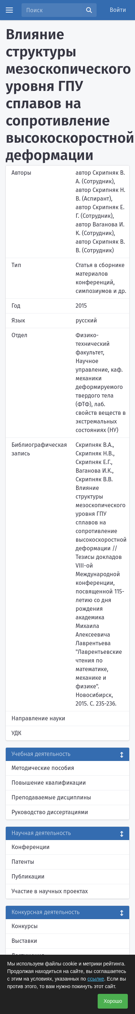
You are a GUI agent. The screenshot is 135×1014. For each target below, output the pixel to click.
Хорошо (112, 1001)
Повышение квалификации (48, 782)
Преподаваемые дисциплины (51, 797)
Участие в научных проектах (49, 891)
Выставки (24, 940)
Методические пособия (42, 768)
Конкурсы (24, 926)
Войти (118, 9)
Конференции (30, 847)
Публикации (28, 876)
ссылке (95, 979)
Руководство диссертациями (49, 812)
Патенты (22, 861)
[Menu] (9, 10)
